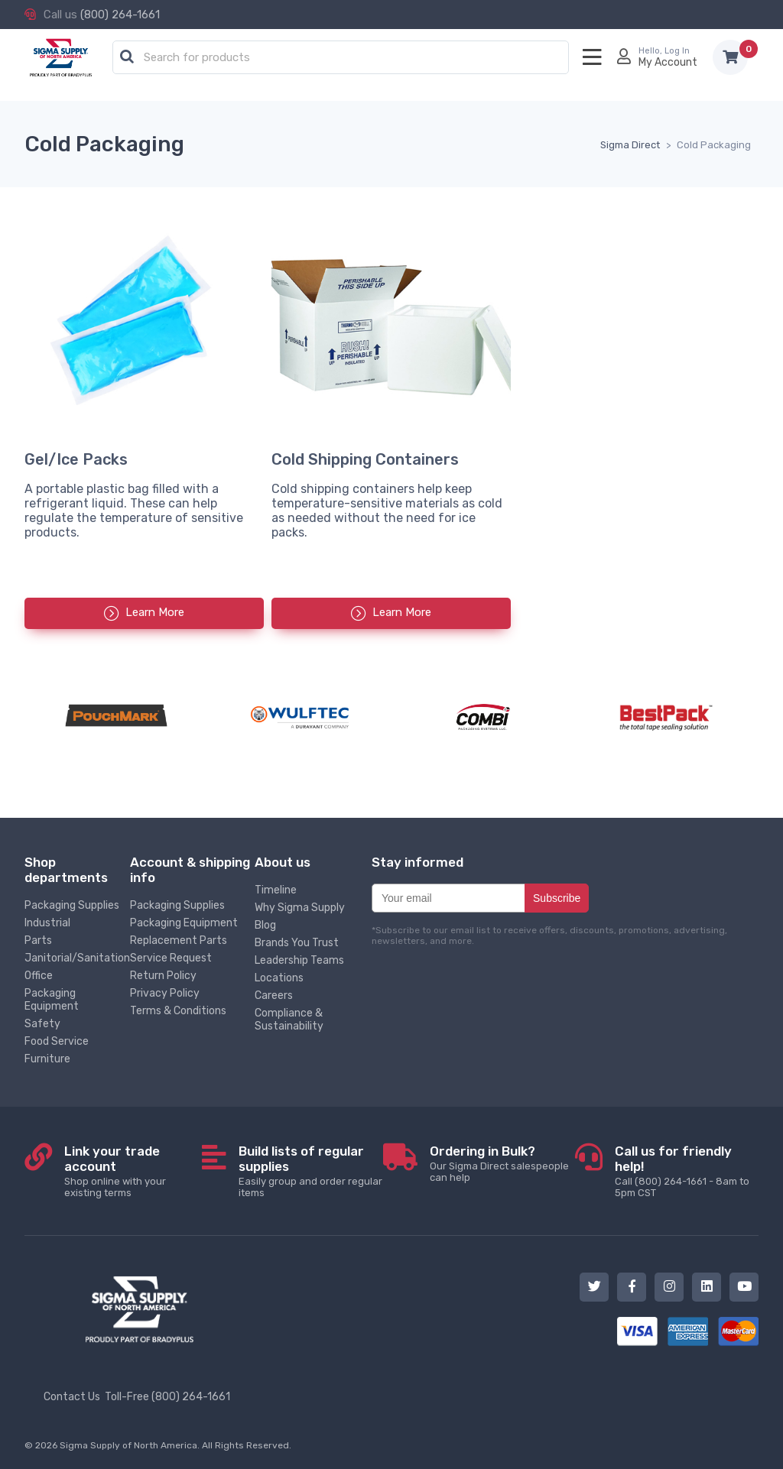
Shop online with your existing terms (133, 1170)
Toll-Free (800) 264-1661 (167, 1396)
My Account (667, 62)
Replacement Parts (178, 940)
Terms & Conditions (178, 1010)
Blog (265, 925)
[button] (127, 57)
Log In (677, 51)
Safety (42, 1023)
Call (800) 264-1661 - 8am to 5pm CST (687, 1170)
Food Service (56, 1041)
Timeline (276, 890)
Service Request (171, 958)
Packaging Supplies (71, 905)
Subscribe (556, 898)
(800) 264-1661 (120, 14)
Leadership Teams (299, 960)
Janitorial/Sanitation (77, 958)
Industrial (47, 922)
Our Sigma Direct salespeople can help (502, 1163)
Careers (274, 995)
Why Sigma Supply (300, 907)
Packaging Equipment (51, 1000)
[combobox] (340, 58)
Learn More (154, 612)
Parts (38, 940)
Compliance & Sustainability (289, 1020)
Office (38, 975)
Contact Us (72, 1396)
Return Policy (163, 975)
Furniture (47, 1058)
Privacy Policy (165, 993)
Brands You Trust (297, 942)
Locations (279, 977)
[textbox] (344, 58)
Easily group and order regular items (311, 1170)
